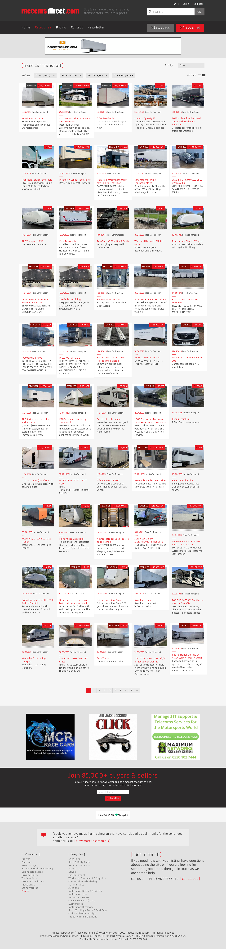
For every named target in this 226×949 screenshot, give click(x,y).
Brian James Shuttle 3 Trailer (187, 241)
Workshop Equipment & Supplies (87, 878)
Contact (77, 27)
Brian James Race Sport (109, 600)
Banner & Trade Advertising (37, 868)
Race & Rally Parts (79, 862)
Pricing (61, 27)
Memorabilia (76, 903)
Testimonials (29, 878)
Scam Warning (30, 887)
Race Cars (74, 859)
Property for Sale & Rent (82, 916)
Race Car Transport (79, 865)
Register (198, 3)
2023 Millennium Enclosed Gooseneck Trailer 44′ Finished (186, 121)
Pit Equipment (76, 875)
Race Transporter (68, 241)
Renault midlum (181, 419)
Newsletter (96, 27)
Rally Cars (74, 868)
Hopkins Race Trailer (33, 118)
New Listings (29, 865)
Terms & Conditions (33, 881)
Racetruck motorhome (109, 419)
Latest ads (160, 27)
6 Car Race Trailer (106, 118)
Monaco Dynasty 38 (144, 118)
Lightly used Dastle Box (71, 539)
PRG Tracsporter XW (32, 241)
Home (26, 27)
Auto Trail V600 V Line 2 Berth (113, 241)
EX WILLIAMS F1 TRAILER (147, 357)
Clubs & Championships (82, 913)
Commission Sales (32, 871)
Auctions (73, 887)
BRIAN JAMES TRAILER (108, 299)
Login (186, 3)
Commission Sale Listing (82, 881)
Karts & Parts (76, 884)
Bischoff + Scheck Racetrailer (75, 179)
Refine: (26, 75)
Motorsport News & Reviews (85, 891)
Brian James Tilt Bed (108, 480)
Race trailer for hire (182, 480)
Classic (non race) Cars (81, 900)
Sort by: (169, 65)
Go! (199, 11)
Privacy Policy (30, 875)
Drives (72, 871)
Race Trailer (103, 658)
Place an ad (190, 27)
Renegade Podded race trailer (150, 480)
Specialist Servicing (70, 299)
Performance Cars (78, 897)
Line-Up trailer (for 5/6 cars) (37, 480)
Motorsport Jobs (77, 894)
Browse (26, 859)
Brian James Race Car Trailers (150, 299)
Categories (43, 27)
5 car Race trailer (143, 600)
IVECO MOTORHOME (32, 357)
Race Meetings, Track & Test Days (87, 910)
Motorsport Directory (80, 907)
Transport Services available (37, 179)
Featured (27, 862)
